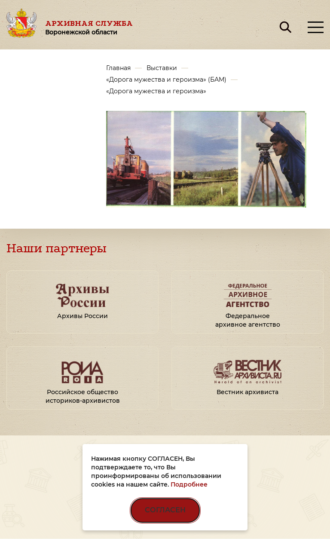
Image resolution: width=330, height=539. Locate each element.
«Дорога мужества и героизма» (156, 91)
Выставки (162, 68)
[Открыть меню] (316, 27)
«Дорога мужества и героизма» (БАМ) (166, 79)
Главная (118, 68)
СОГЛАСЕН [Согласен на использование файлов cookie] (165, 510)
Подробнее (189, 484)
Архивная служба (89, 27)
